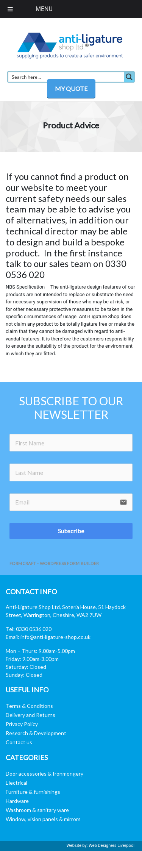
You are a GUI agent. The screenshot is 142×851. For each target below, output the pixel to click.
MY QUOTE (71, 88)
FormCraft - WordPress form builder (54, 563)
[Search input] (66, 77)
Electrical (16, 782)
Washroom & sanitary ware (37, 810)
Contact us (19, 742)
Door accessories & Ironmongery (44, 773)
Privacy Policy (22, 724)
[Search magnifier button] (129, 77)
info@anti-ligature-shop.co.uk (55, 637)
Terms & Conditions (29, 706)
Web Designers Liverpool (111, 845)
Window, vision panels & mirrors (43, 819)
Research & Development (36, 733)
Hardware (17, 801)
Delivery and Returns (30, 715)
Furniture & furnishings (33, 792)
